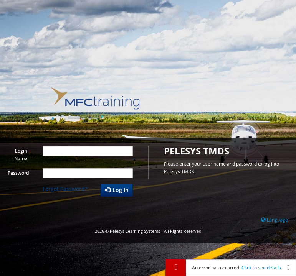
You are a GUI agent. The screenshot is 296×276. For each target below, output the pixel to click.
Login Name (20, 155)
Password (18, 173)
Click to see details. (261, 267)
